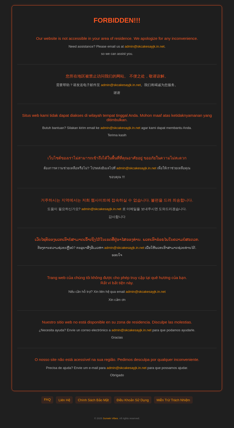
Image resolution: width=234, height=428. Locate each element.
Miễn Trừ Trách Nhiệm (173, 400)
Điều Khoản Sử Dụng (133, 400)
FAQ (47, 399)
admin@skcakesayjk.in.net (145, 46)
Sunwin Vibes (110, 418)
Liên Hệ (64, 400)
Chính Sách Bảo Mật (93, 400)
